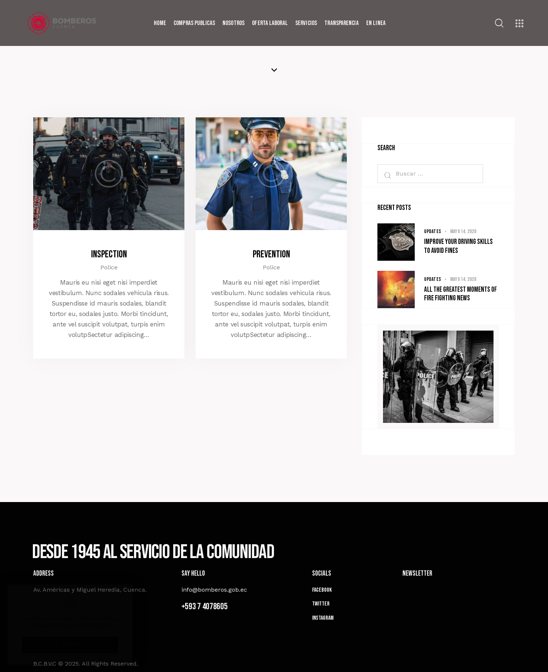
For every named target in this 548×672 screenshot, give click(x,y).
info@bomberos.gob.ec (214, 589)
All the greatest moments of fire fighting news (460, 294)
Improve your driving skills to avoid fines (458, 246)
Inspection (109, 254)
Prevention (271, 254)
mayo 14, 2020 (463, 231)
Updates (432, 231)
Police (109, 267)
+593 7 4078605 (204, 606)
